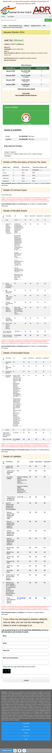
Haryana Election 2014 (15, 25)
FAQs (26, 739)
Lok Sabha (11, 16)
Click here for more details (26, 89)
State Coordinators (26, 729)
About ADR (26, 726)
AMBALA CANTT (36, 25)
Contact (26, 732)
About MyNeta (26, 723)
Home (3, 16)
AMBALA (26, 25)
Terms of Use (26, 736)
